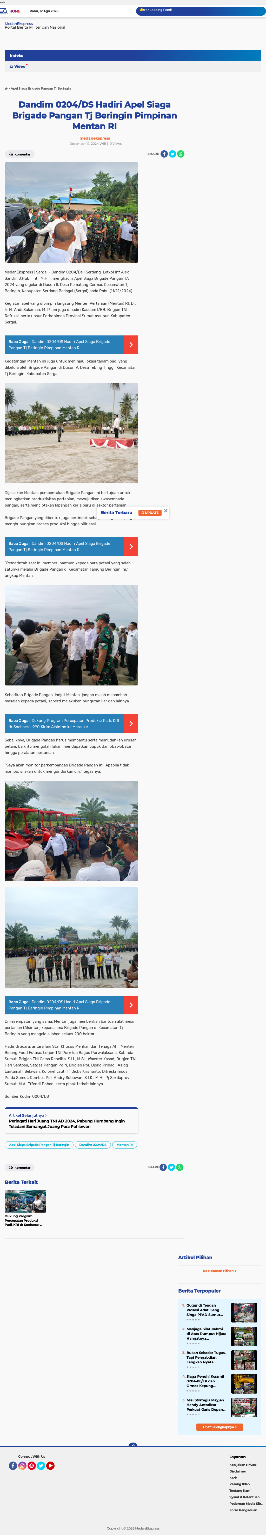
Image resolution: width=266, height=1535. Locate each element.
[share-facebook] (164, 154)
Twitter (43, 1468)
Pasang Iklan (239, 1484)
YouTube (54, 1468)
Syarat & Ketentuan (244, 1497)
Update (150, 513)
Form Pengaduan (243, 1510)
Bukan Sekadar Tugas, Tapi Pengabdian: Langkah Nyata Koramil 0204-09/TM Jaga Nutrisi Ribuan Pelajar (206, 1358)
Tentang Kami (240, 1491)
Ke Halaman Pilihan (220, 1271)
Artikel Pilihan (195, 1258)
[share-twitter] (172, 154)
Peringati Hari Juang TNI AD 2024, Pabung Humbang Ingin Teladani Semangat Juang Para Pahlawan (67, 1124)
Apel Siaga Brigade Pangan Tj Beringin (39, 1145)
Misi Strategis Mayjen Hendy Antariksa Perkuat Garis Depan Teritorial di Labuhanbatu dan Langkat (205, 1405)
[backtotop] (133, 1447)
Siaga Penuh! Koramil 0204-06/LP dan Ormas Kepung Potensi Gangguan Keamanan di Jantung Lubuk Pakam (206, 1381)
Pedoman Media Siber (246, 1504)
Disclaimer (237, 1471)
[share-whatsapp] (180, 154)
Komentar (19, 1167)
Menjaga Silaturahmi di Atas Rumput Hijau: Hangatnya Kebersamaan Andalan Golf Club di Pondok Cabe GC (207, 1334)
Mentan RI (125, 1145)
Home (14, 11)
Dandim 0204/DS (93, 1145)
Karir (233, 1478)
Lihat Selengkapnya (220, 1427)
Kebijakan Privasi (242, 1465)
